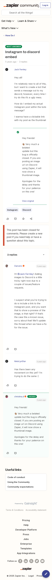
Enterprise (26, 543)
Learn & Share (27, 21)
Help (26, 525)
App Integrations (26, 553)
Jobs (26, 539)
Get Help (8, 21)
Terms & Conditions (14, 510)
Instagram (12, 210)
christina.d (19, 396)
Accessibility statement (36, 510)
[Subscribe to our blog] (31, 561)
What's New (10, 28)
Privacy (40, 576)
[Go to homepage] (20, 5)
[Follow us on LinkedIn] (26, 561)
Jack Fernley (20, 69)
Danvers (18, 266)
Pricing (26, 520)
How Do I (10, 35)
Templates (26, 548)
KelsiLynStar (20, 361)
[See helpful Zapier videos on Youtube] (42, 561)
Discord (27, 210)
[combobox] (26, 12)
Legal (31, 576)
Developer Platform (26, 529)
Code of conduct (16, 477)
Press (26, 534)
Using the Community (18, 482)
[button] (45, 5)
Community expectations (20, 486)
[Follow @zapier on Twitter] (37, 561)
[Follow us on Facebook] (20, 561)
